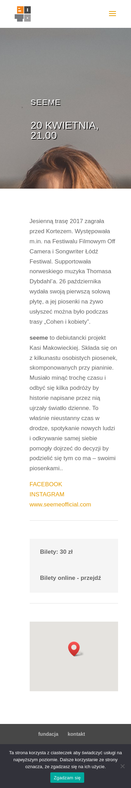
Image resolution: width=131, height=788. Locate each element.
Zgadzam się (67, 777)
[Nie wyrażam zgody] (122, 766)
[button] (76, 648)
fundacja (48, 734)
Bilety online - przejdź (70, 578)
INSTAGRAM (47, 494)
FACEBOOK (46, 484)
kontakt (76, 734)
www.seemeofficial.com (60, 504)
